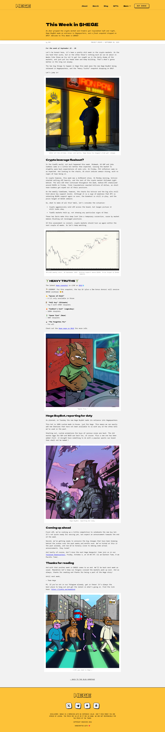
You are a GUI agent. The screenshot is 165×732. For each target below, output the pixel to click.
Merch (96, 6)
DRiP (80, 285)
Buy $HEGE (141, 6)
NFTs (115, 6)
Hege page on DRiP (66, 328)
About (84, 6)
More (127, 6)
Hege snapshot (62, 285)
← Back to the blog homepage (82, 679)
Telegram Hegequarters (55, 555)
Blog (106, 6)
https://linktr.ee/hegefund (63, 589)
